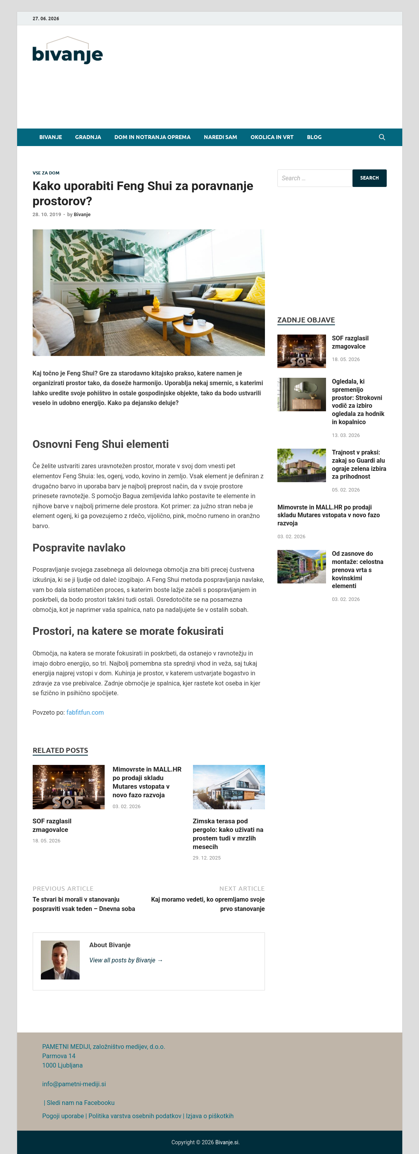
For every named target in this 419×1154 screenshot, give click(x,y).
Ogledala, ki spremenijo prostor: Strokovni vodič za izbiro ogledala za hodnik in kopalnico (358, 402)
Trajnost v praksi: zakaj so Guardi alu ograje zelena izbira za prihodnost (359, 464)
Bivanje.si (226, 1142)
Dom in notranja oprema (152, 137)
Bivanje (50, 137)
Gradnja (88, 137)
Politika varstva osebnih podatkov (134, 1116)
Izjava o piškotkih (210, 1116)
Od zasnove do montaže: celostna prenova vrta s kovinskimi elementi (357, 570)
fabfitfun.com (85, 712)
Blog (314, 137)
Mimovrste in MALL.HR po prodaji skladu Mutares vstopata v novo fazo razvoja (328, 515)
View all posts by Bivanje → (126, 960)
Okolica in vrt (272, 137)
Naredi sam (220, 137)
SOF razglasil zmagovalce (350, 342)
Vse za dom (46, 173)
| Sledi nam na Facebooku (78, 1102)
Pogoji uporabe (63, 1116)
